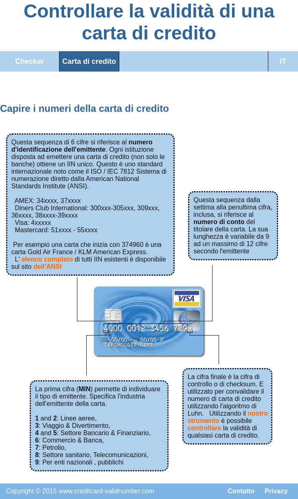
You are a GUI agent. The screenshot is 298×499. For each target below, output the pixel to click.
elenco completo (47, 259)
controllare (204, 428)
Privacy (276, 491)
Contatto (241, 491)
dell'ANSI (47, 266)
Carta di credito (89, 61)
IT (283, 61)
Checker (29, 61)
